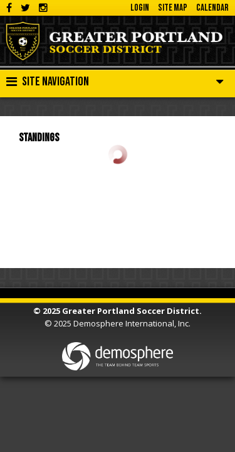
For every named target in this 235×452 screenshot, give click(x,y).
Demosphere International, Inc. (132, 323)
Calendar (212, 8)
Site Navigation (47, 81)
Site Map (172, 8)
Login (139, 8)
